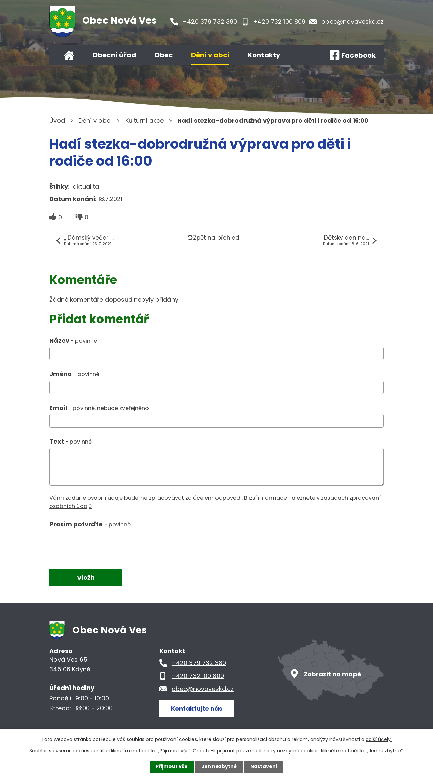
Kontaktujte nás (196, 708)
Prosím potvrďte (90, 524)
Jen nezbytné (219, 766)
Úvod (69, 55)
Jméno (74, 374)
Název (73, 340)
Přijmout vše (172, 766)
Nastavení (263, 766)
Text (70, 441)
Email (99, 408)
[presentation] (100, 545)
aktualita (86, 186)
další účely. (379, 739)
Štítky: (59, 186)
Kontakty (264, 55)
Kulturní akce (144, 120)
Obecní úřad (114, 55)
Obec (163, 55)
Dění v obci (210, 55)
